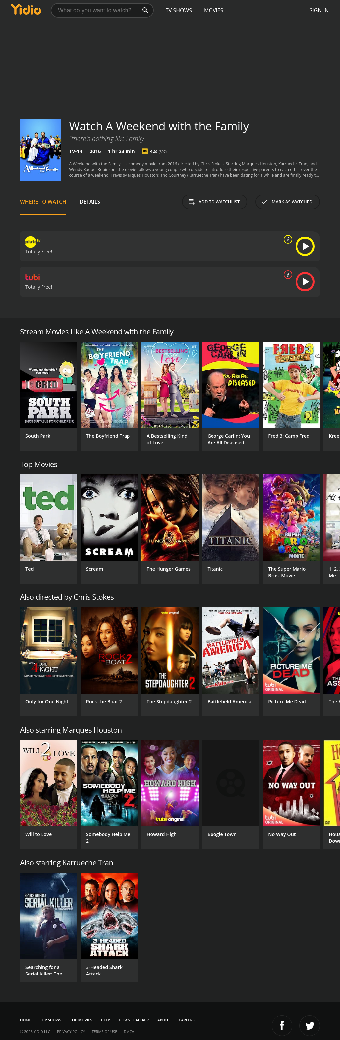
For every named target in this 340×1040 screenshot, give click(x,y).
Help (105, 1019)
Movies (213, 10)
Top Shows (50, 1019)
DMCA (129, 1031)
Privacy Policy (71, 1031)
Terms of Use (104, 1031)
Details (90, 201)
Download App (134, 1019)
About (163, 1019)
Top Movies (81, 1019)
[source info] (286, 239)
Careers (186, 1019)
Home (25, 1019)
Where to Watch (43, 201)
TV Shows (179, 10)
